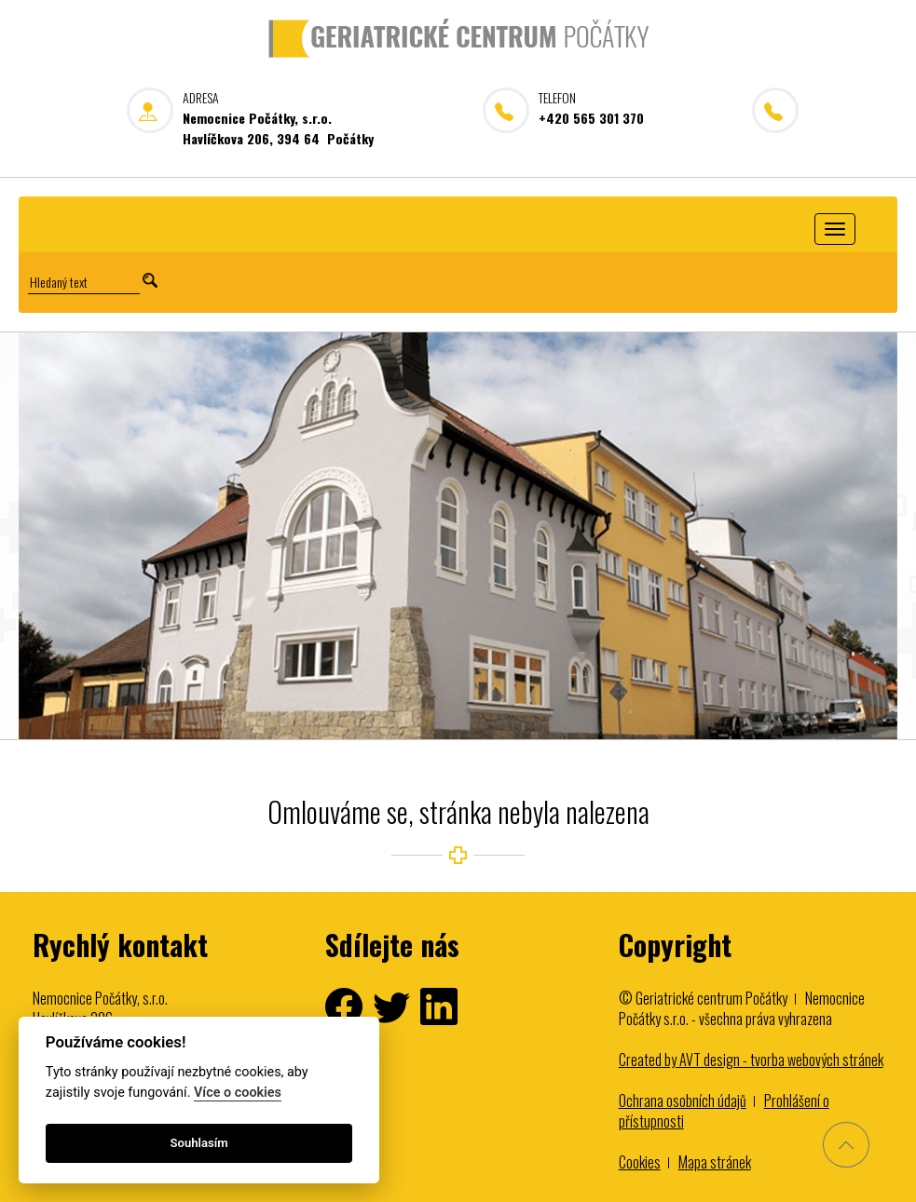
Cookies (640, 1162)
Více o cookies (237, 1093)
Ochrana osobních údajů (682, 1100)
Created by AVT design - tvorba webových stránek (751, 1059)
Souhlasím (199, 1143)
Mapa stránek (714, 1162)
